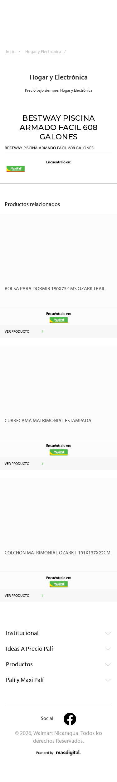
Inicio (15, 51)
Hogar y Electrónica (47, 51)
